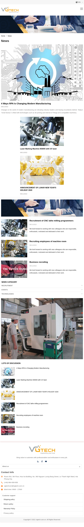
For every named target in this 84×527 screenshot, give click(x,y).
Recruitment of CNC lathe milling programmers (51, 221)
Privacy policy (9, 513)
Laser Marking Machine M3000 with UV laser (38, 149)
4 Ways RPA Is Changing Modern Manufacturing (26, 103)
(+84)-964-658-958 (11, 482)
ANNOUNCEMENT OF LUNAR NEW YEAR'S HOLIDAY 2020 (37, 392)
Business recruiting (38, 262)
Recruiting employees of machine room (47, 241)
